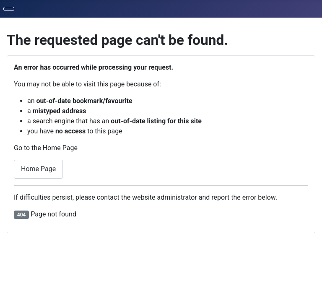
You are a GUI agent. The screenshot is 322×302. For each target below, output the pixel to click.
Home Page (38, 169)
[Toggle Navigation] (8, 9)
